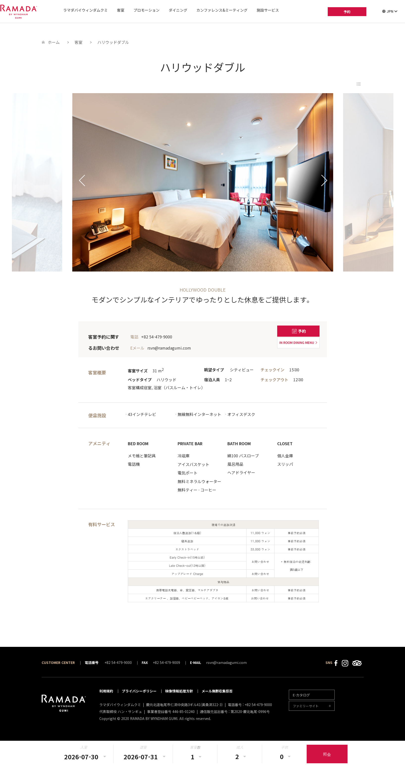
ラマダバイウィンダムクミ (85, 10)
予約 (347, 11)
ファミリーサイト (306, 706)
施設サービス (268, 10)
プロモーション (147, 10)
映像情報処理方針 (179, 690)
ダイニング (178, 10)
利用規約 (106, 690)
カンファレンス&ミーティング (221, 10)
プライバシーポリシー (139, 690)
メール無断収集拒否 (217, 690)
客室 (120, 10)
